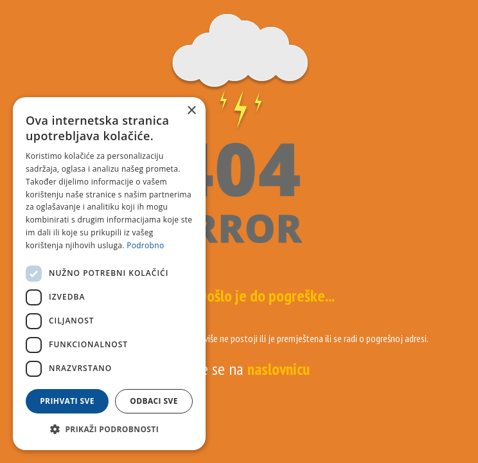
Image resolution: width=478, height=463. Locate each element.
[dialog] (109, 273)
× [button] (191, 111)
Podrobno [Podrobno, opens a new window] (145, 245)
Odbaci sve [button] (154, 400)
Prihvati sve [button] (67, 400)
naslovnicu (278, 368)
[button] (109, 429)
